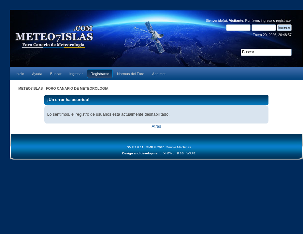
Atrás (156, 126)
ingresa (266, 20)
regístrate (283, 20)
